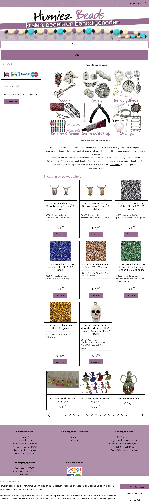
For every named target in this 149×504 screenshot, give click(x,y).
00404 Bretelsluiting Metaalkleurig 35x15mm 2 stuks (60, 206)
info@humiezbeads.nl (127, 450)
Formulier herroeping (25, 450)
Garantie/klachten (24, 453)
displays (126, 151)
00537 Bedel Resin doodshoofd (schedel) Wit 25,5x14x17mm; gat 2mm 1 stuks (95, 329)
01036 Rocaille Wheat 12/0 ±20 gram (60, 326)
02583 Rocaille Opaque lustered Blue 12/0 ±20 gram (60, 267)
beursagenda (115, 164)
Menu (74, 55)
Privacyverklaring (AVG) (25, 446)
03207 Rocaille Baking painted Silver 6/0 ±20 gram (131, 206)
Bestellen (60, 234)
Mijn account (138, 3)
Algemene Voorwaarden (25, 443)
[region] (55, 492)
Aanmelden (11, 101)
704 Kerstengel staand (128, 398)
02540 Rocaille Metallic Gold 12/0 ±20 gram (95, 265)
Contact (25, 437)
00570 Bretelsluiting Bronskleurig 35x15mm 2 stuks (95, 206)
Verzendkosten (24, 440)
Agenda (74, 437)
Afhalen (74, 440)
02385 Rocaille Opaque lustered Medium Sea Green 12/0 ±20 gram (131, 267)
